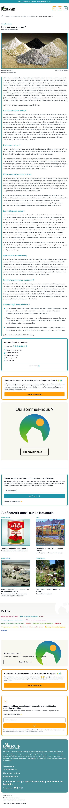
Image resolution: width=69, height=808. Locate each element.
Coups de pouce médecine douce (12, 620)
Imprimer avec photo (12, 352)
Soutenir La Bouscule (34, 394)
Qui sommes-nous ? (10, 769)
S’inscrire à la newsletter (11, 773)
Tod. (24, 803)
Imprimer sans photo (12, 355)
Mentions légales (7, 795)
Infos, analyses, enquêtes (12, 16)
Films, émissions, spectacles (36, 620)
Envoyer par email (11, 358)
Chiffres (4, 630)
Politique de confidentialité (10, 800)
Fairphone (61, 330)
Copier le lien (10, 360)
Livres (41, 616)
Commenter (33, 366)
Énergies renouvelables (28, 16)
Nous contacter (8, 766)
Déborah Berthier (63, 70)
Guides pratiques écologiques (55, 627)
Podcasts (58, 623)
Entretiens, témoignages (9, 616)
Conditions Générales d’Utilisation (11, 798)
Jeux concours (21, 800)
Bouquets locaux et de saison (43, 623)
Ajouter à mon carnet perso (14, 350)
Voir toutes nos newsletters (12, 501)
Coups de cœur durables (9, 627)
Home (2, 16)
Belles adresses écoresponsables (12, 623)
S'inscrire (54, 8)
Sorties (28, 623)
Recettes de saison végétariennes (31, 627)
